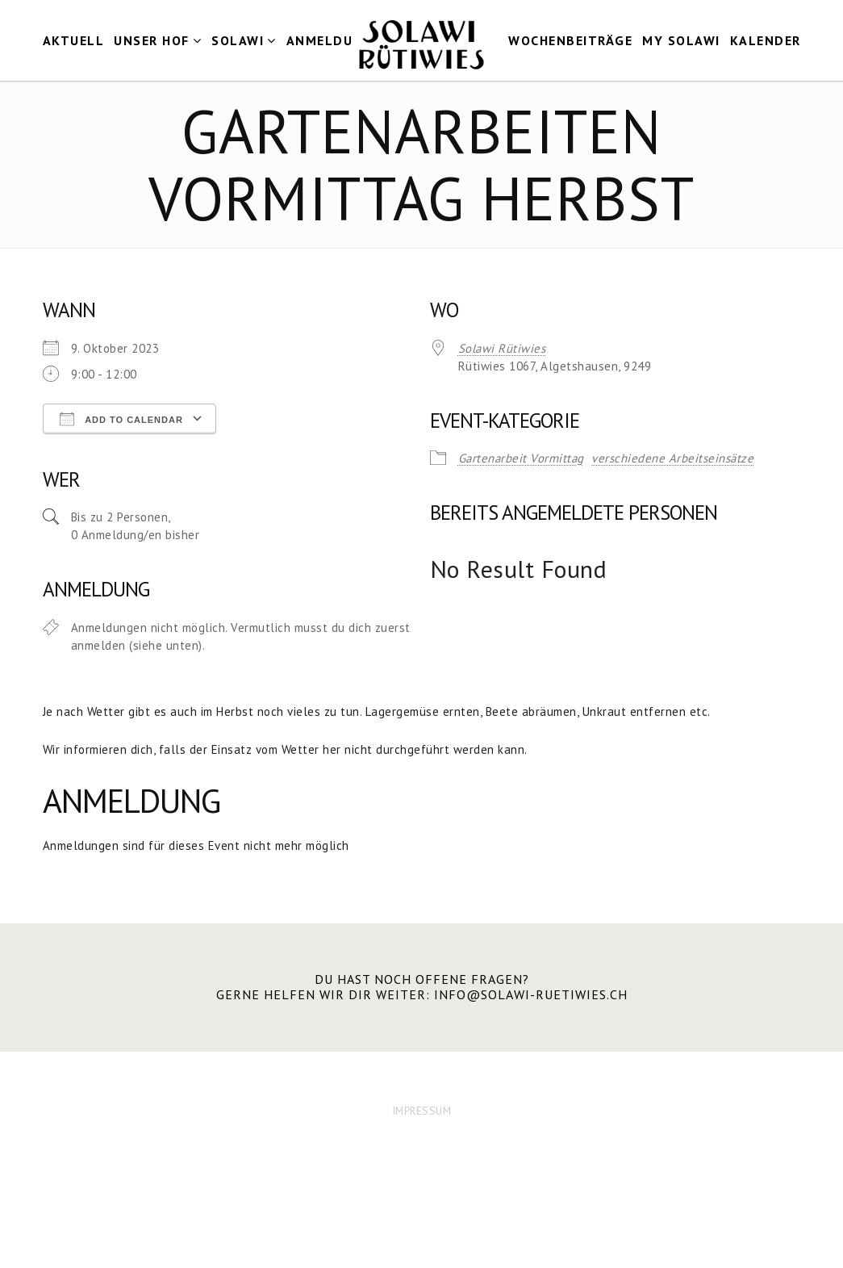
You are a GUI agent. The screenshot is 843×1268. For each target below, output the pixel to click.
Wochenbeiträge (570, 40)
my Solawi (681, 40)
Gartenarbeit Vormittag (521, 458)
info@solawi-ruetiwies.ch (531, 994)
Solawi (237, 40)
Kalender (765, 40)
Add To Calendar (121, 419)
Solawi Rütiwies (502, 348)
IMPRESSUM (422, 1110)
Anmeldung (330, 40)
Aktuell (74, 40)
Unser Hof (152, 40)
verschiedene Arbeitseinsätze (672, 458)
